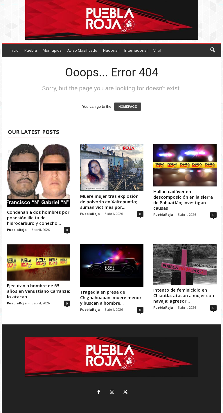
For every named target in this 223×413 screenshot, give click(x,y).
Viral (157, 50)
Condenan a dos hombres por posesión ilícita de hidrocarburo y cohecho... (38, 217)
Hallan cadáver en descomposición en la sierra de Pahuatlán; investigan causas (183, 199)
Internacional (136, 50)
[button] (212, 50)
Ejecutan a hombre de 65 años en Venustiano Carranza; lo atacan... (38, 291)
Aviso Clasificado (82, 50)
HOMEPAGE (127, 106)
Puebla (30, 50)
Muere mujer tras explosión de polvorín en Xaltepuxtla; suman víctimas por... (109, 201)
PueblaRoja (17, 229)
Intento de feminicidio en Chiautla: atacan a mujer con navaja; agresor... (183, 295)
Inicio (14, 50)
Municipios (52, 50)
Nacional (110, 50)
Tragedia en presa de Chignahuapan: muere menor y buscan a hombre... (110, 297)
